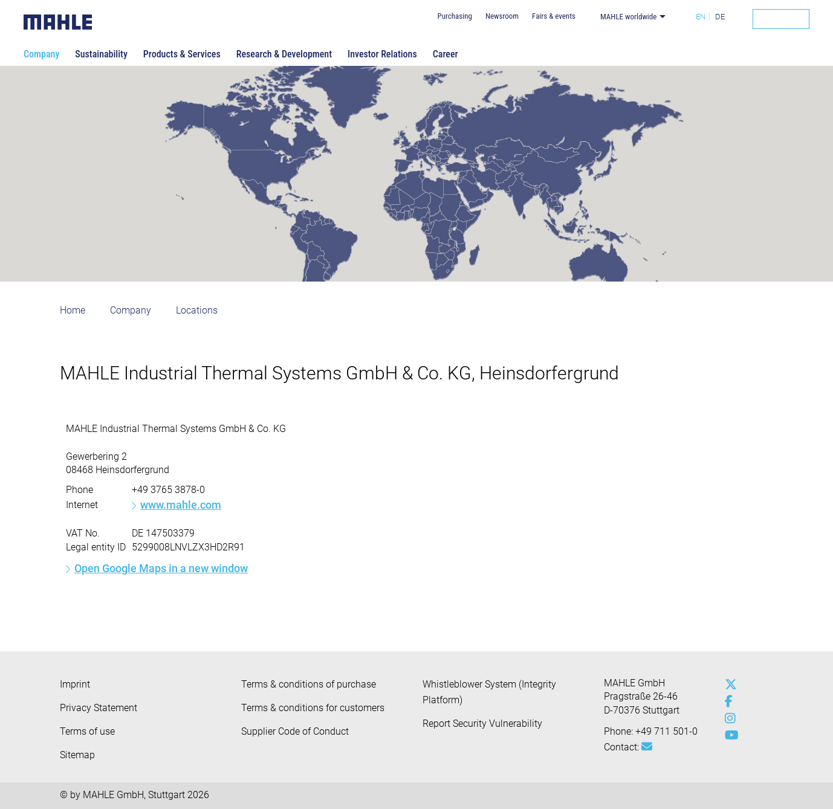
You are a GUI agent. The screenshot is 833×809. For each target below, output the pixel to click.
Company (41, 54)
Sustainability (101, 54)
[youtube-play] (728, 735)
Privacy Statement (98, 708)
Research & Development (284, 54)
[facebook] (728, 701)
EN (700, 16)
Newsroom (502, 16)
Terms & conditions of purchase (308, 684)
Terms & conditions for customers (312, 708)
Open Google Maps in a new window (161, 568)
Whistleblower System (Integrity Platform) (489, 692)
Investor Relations (382, 54)
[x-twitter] (728, 684)
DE (720, 16)
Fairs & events (553, 16)
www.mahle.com (180, 504)
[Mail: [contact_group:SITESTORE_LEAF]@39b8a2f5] (647, 747)
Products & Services (182, 54)
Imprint (75, 684)
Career (445, 54)
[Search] (781, 19)
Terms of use (87, 731)
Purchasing (454, 16)
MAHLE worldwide (628, 16)
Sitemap (77, 755)
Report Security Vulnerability (482, 723)
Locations (197, 310)
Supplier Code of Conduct (295, 731)
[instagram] (728, 718)
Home (72, 310)
